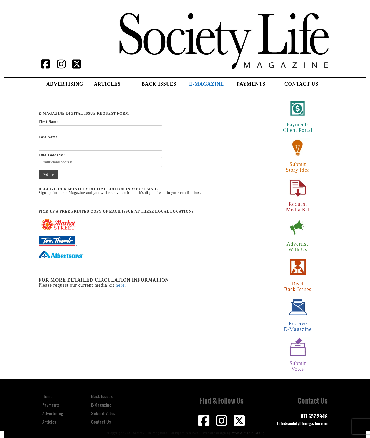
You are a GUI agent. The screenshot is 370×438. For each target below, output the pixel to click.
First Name (48, 122)
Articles (107, 84)
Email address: (100, 160)
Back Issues (159, 84)
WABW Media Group (248, 433)
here (120, 285)
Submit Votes (103, 413)
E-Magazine (206, 84)
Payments (251, 84)
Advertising (64, 84)
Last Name (48, 137)
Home (47, 396)
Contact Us (301, 84)
